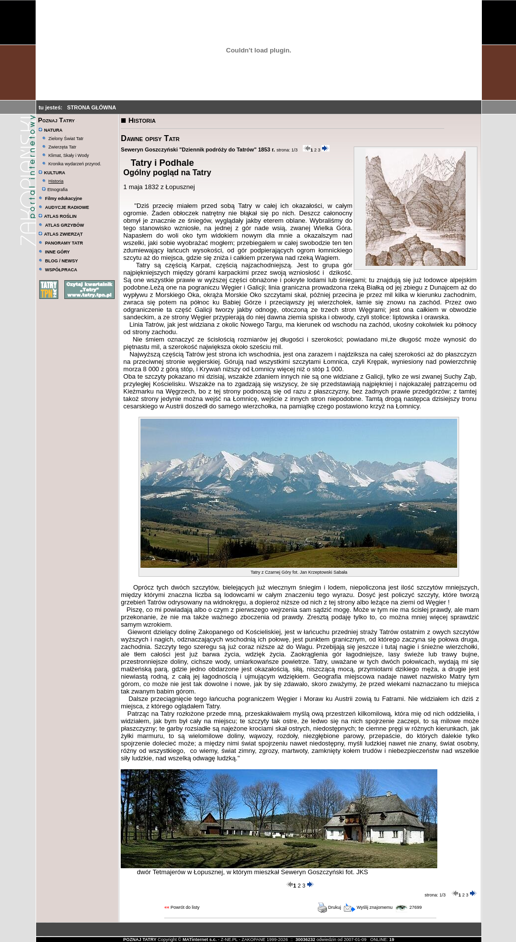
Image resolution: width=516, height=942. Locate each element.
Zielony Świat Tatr (66, 138)
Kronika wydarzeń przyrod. (74, 163)
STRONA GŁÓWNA (91, 107)
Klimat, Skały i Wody (68, 155)
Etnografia (55, 189)
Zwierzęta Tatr (62, 147)
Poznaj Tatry (56, 120)
